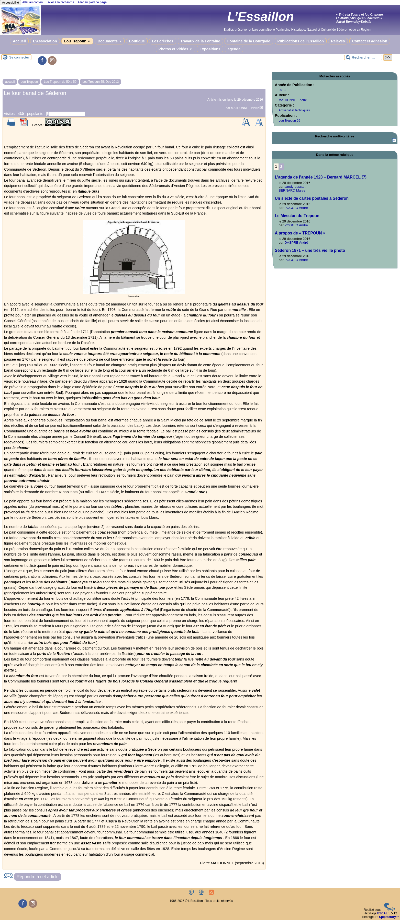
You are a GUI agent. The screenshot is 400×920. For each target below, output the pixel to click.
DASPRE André (296, 242)
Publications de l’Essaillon (300, 41)
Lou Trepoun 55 (289, 120)
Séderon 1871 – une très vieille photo (310, 250)
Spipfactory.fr (389, 917)
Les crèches (162, 41)
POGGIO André (296, 208)
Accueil (19, 41)
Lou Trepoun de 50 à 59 (60, 82)
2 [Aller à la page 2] (281, 166)
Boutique (137, 41)
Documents (110, 41)
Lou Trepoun (77, 41)
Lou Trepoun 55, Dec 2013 (100, 82)
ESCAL (382, 913)
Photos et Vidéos (175, 49)
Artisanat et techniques (294, 110)
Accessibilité (10, 2)
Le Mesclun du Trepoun (297, 216)
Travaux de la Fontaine (200, 41)
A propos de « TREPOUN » (300, 233)
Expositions (209, 49)
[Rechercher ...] (363, 57)
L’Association (45, 41)
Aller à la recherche (61, 2)
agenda (234, 49)
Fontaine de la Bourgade (248, 41)
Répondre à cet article (38, 876)
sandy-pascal (294, 186)
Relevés (338, 41)
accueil (10, 82)
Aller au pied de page (91, 2)
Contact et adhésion (369, 41)
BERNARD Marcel (292, 190)
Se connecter (19, 57)
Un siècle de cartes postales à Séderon (312, 198)
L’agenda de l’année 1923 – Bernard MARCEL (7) (320, 177)
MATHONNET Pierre (245, 108)
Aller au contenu (33, 2)
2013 (282, 90)
